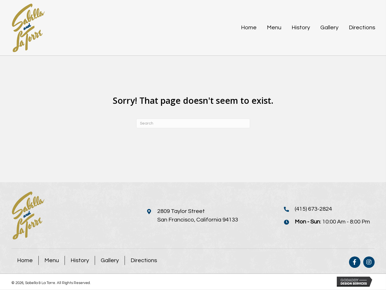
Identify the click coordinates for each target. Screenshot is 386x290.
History (80, 261)
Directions (144, 261)
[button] (354, 262)
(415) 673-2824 (313, 209)
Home (25, 261)
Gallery (110, 261)
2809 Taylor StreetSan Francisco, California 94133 (197, 215)
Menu (51, 261)
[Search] (193, 123)
